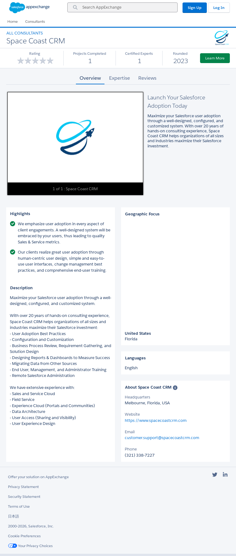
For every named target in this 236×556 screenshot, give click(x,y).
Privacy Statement (23, 486)
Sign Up (195, 7)
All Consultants (24, 33)
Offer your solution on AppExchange (38, 476)
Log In (219, 7)
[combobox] (122, 7)
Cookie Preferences (24, 535)
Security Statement (24, 496)
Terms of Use (19, 506)
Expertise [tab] (119, 78)
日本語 (13, 516)
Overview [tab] (90, 78)
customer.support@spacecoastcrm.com (162, 437)
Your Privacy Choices (30, 545)
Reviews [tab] (147, 78)
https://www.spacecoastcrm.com (156, 420)
